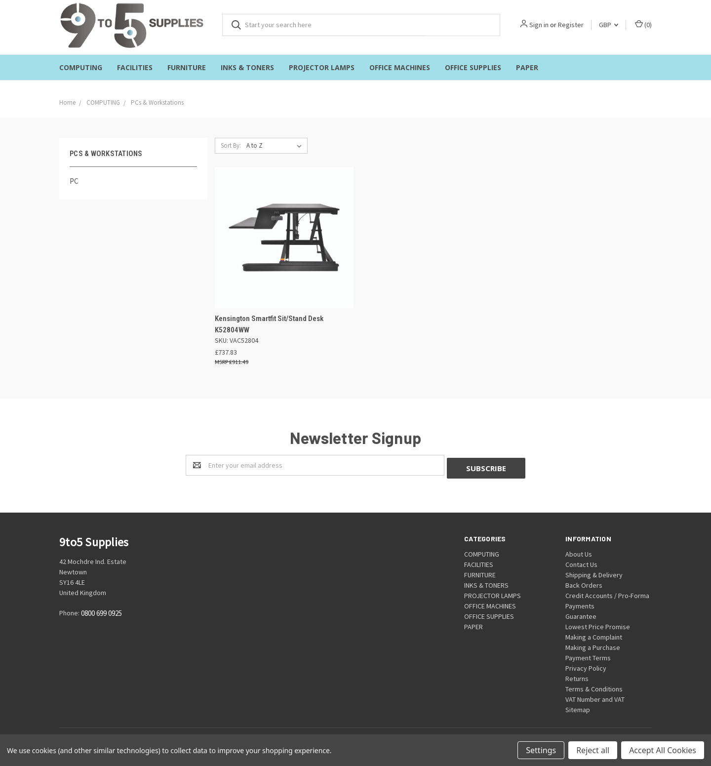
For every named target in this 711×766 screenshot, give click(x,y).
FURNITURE (186, 67)
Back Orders (583, 582)
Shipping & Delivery (594, 571)
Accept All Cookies (662, 750)
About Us (578, 551)
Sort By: (231, 145)
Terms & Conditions (594, 686)
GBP (608, 24)
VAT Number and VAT (595, 696)
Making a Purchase (592, 644)
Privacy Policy (585, 665)
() (643, 24)
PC (74, 181)
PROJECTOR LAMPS (322, 67)
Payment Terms (588, 654)
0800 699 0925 (101, 610)
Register (571, 24)
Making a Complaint (593, 634)
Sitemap (577, 706)
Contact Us (581, 561)
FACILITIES (135, 67)
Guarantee (580, 613)
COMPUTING (80, 67)
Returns (577, 675)
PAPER (527, 67)
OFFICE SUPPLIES (473, 67)
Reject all (592, 750)
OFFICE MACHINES (399, 67)
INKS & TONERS (247, 67)
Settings (541, 750)
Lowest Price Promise (597, 623)
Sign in (539, 24)
